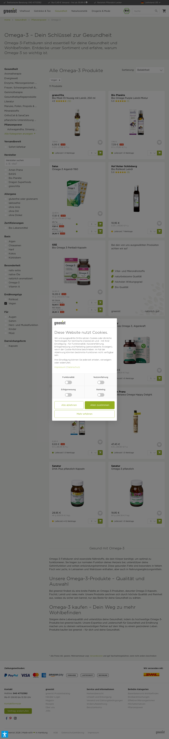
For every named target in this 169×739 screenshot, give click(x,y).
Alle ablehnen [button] (69, 405)
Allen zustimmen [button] (99, 405)
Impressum (59, 367)
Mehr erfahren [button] (84, 414)
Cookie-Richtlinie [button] (73, 349)
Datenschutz (73, 367)
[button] (4, 734)
